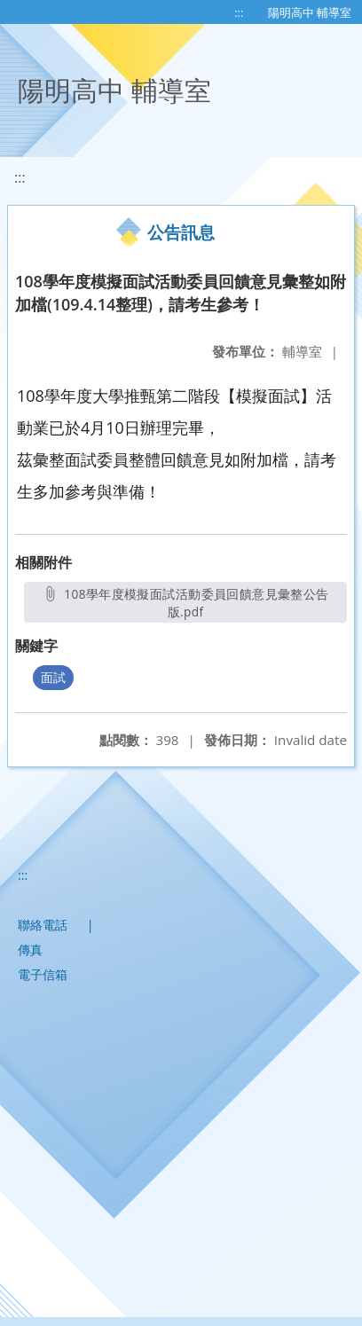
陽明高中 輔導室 (309, 12)
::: (238, 12)
